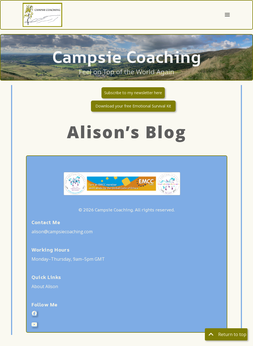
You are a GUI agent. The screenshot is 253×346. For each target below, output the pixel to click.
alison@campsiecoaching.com (62, 232)
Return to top (226, 334)
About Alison (45, 286)
